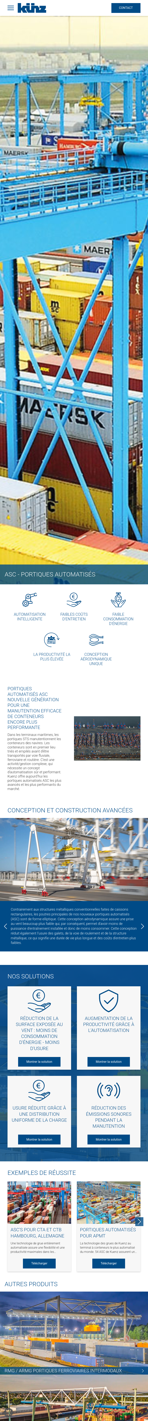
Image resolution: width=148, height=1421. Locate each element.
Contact (125, 8)
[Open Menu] (11, 8)
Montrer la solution (39, 1062)
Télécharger (39, 1263)
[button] (8, 1412)
